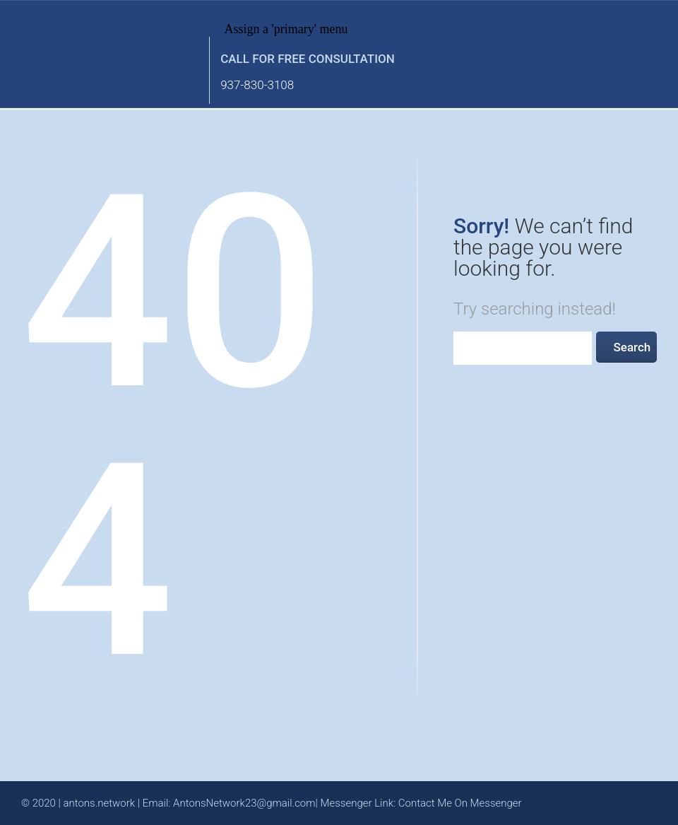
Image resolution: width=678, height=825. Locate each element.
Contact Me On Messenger (460, 803)
